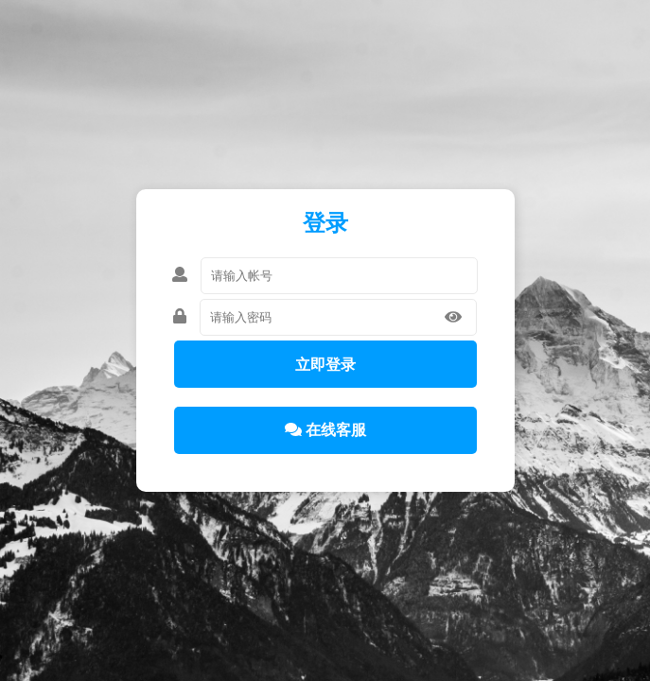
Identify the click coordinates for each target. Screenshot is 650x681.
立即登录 (325, 365)
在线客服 (325, 430)
